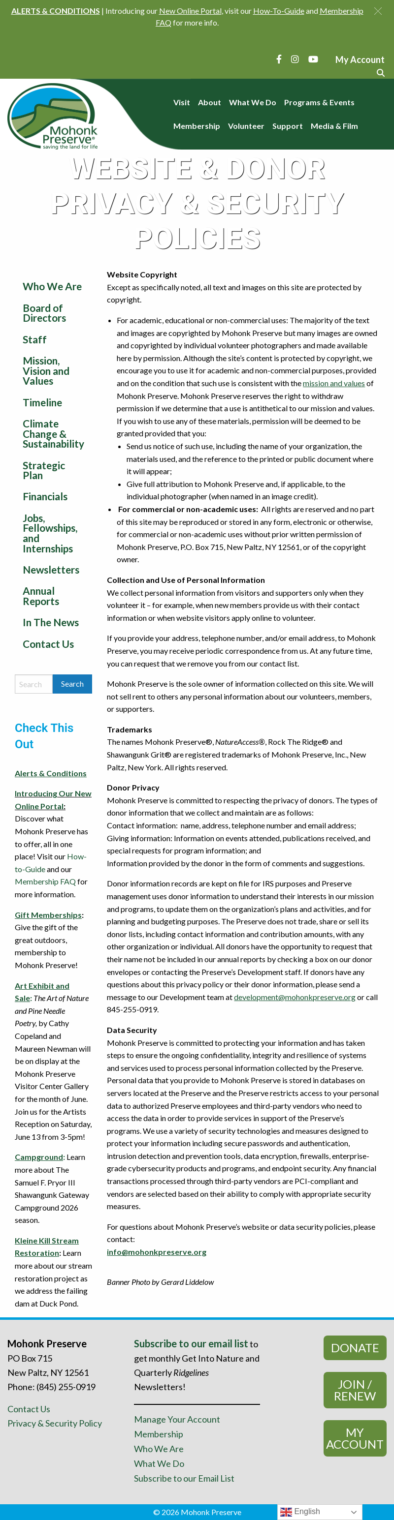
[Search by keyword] (34, 684)
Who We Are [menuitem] (52, 286)
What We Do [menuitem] (252, 102)
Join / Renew (355, 1390)
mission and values (334, 383)
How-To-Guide (278, 10)
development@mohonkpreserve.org (295, 997)
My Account (355, 1438)
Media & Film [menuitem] (334, 125)
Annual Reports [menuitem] (41, 595)
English (300, 1512)
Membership (158, 1433)
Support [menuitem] (287, 125)
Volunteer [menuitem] (246, 125)
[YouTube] (313, 59)
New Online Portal (190, 10)
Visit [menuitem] (181, 102)
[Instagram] (295, 59)
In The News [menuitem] (51, 622)
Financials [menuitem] (45, 496)
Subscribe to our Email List (184, 1478)
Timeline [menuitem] (42, 402)
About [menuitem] (209, 102)
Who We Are (159, 1448)
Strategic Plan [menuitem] (44, 470)
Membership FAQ (45, 881)
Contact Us (28, 1408)
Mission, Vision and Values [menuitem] (46, 370)
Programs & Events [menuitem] (319, 102)
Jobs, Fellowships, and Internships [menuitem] (50, 533)
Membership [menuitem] (196, 125)
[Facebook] (279, 59)
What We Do (159, 1463)
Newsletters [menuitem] (51, 569)
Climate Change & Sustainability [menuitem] (53, 433)
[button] (378, 11)
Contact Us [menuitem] (48, 644)
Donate (355, 1347)
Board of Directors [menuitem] (44, 313)
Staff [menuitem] (35, 339)
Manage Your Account (177, 1419)
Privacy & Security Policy (54, 1423)
